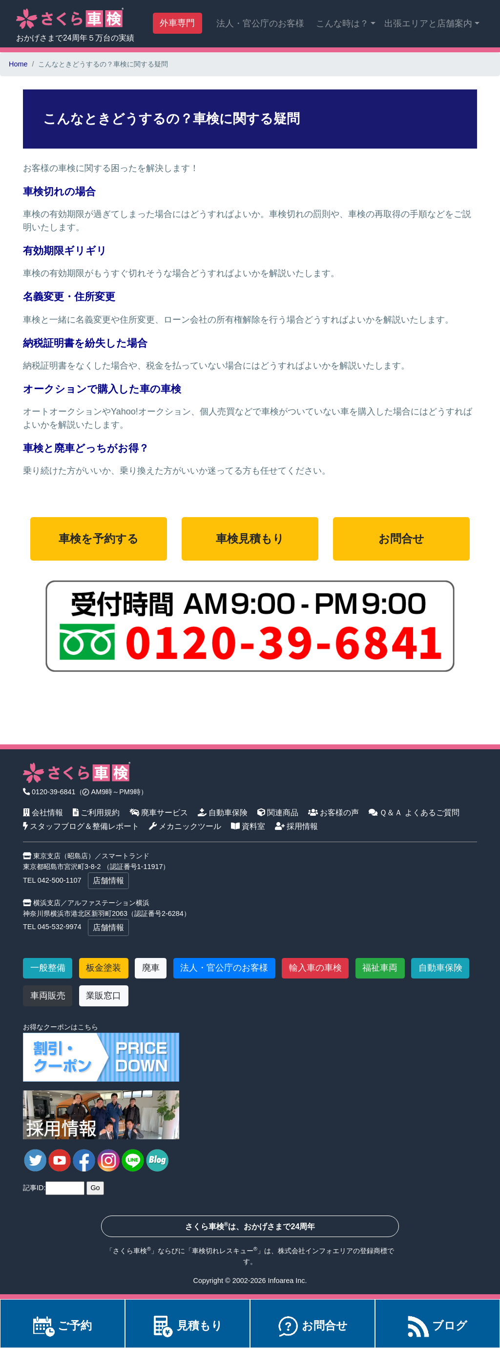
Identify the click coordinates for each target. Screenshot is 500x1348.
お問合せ (401, 539)
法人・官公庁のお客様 (260, 23)
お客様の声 (333, 812)
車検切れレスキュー (222, 1251)
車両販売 (47, 995)
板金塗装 (103, 968)
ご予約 (62, 1326)
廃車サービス (158, 812)
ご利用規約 (96, 812)
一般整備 (47, 968)
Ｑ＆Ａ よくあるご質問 (414, 812)
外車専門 (177, 23)
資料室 (248, 826)
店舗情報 (108, 880)
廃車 (151, 968)
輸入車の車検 (315, 968)
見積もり (187, 1326)
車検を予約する (99, 539)
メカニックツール (185, 826)
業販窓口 (103, 995)
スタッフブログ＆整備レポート (81, 826)
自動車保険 (223, 812)
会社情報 (43, 812)
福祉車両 (379, 968)
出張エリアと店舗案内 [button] (428, 23)
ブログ (437, 1326)
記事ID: (34, 1188)
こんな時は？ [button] (342, 23)
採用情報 (296, 826)
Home (18, 64)
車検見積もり (250, 539)
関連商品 (278, 812)
